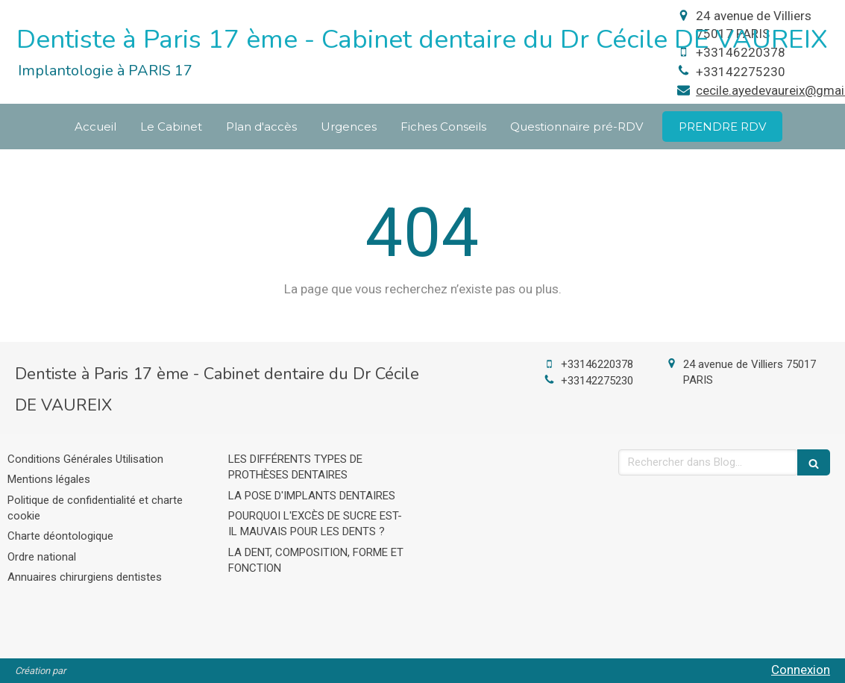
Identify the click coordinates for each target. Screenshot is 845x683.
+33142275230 (740, 71)
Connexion (800, 669)
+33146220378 (597, 364)
